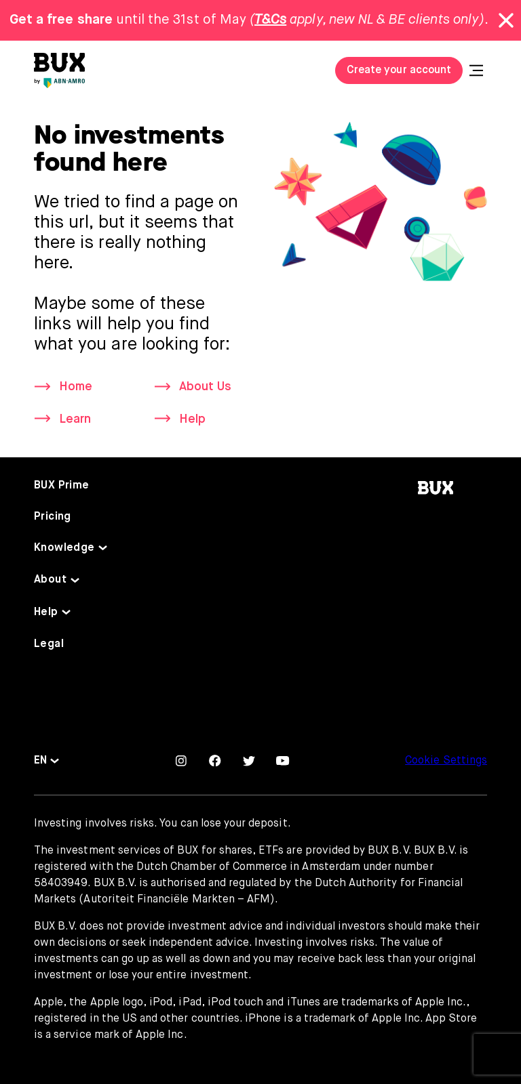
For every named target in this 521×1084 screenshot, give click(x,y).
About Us (205, 387)
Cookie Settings (446, 760)
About (50, 580)
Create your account (399, 70)
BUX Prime (62, 485)
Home (75, 387)
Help (192, 419)
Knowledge (64, 548)
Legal (49, 644)
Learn (75, 419)
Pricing (52, 517)
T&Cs (270, 20)
